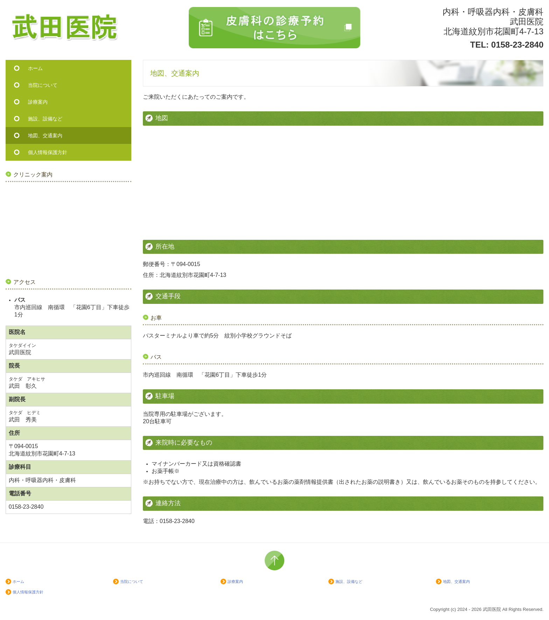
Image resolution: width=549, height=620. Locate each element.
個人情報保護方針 (47, 152)
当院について (42, 85)
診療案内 (38, 102)
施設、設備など (45, 118)
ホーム (35, 68)
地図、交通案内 (45, 135)
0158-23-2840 (517, 44)
